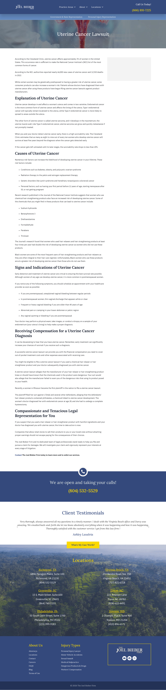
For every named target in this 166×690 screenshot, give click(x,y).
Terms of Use (34, 673)
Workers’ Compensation (71, 670)
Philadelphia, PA (47, 611)
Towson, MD (117, 611)
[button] (17, 527)
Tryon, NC (116, 590)
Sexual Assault (67, 658)
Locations (97, 7)
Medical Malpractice (70, 662)
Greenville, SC (47, 590)
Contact (18, 455)
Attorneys (33, 651)
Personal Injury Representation (102, 17)
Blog (31, 670)
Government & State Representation (66, 17)
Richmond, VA (47, 570)
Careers (32, 662)
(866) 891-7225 (141, 10)
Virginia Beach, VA (117, 570)
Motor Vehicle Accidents (71, 655)
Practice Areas (67, 7)
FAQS (31, 666)
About (83, 7)
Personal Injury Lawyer (71, 651)
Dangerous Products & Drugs (73, 666)
